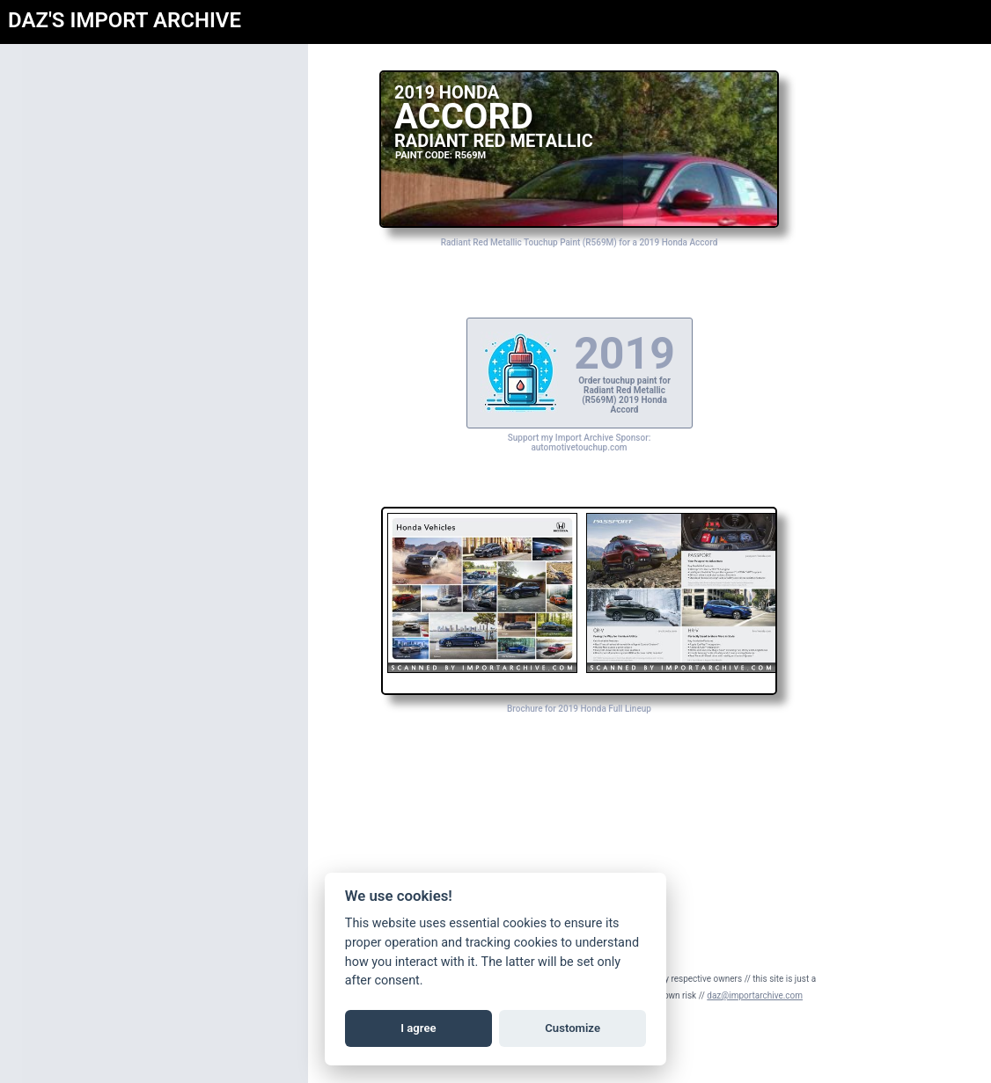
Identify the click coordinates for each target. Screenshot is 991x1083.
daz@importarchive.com (755, 995)
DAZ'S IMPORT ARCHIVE (124, 20)
